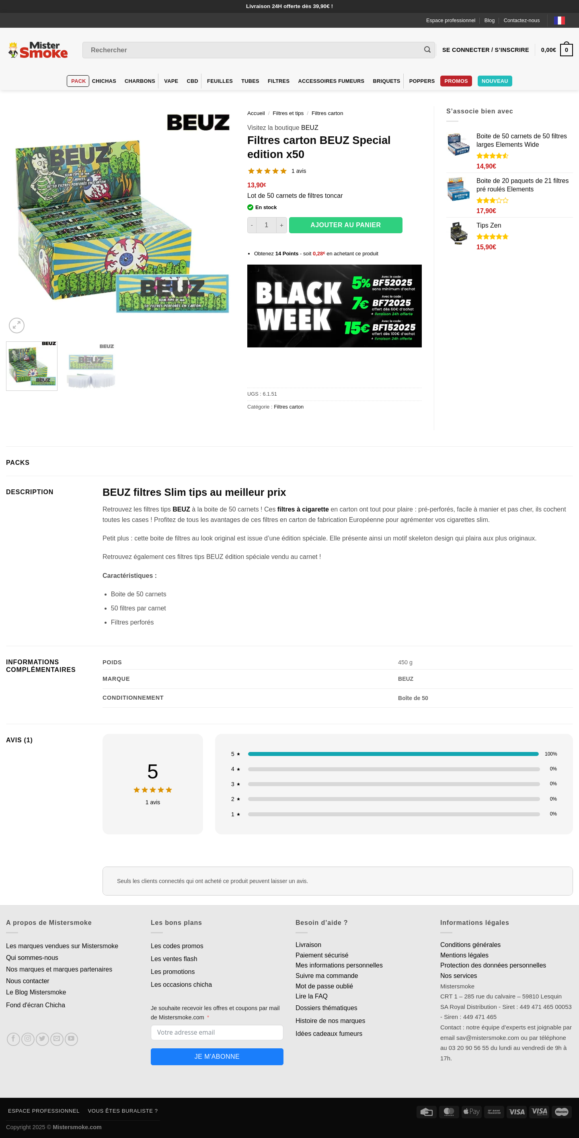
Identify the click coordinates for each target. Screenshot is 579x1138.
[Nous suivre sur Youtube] (71, 1039)
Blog (490, 20)
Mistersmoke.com (77, 1127)
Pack (78, 81)
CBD (192, 81)
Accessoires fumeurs (331, 81)
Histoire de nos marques (330, 1020)
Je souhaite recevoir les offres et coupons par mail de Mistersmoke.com (215, 1013)
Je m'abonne (217, 1056)
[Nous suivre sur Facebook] (13, 1039)
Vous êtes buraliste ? (123, 1111)
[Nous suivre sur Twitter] (42, 1039)
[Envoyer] (427, 50)
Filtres (279, 81)
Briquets (386, 81)
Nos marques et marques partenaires (59, 969)
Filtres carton (327, 113)
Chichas (104, 81)
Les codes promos (177, 946)
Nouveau (495, 81)
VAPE (171, 81)
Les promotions (173, 971)
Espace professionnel (450, 20)
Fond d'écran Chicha (35, 1005)
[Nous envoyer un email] (57, 1039)
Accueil (256, 113)
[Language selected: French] (563, 20)
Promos (456, 81)
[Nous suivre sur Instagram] (28, 1039)
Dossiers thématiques (326, 1007)
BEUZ (309, 127)
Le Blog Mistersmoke (36, 992)
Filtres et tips (288, 113)
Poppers (422, 81)
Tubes (250, 81)
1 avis (299, 171)
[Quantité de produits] (266, 225)
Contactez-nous (522, 20)
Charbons (140, 81)
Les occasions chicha (181, 984)
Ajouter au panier (345, 225)
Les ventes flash (174, 958)
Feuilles (220, 81)
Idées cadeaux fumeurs (329, 1033)
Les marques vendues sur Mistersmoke (62, 946)
